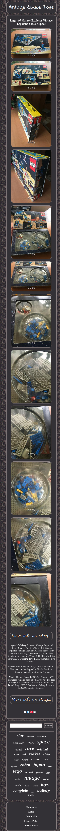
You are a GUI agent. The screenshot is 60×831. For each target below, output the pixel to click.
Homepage (31, 807)
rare (29, 748)
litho (50, 766)
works (17, 779)
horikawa (18, 743)
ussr (48, 773)
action (35, 786)
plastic (18, 785)
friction (39, 772)
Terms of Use (31, 825)
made (31, 795)
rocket (34, 754)
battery (43, 790)
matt (46, 759)
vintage (31, 778)
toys (45, 784)
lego (17, 771)
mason (30, 736)
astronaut (41, 737)
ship (46, 754)
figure (25, 759)
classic (35, 759)
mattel (18, 749)
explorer (14, 766)
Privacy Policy (31, 821)
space (43, 742)
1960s (46, 779)
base (32, 792)
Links (31, 811)
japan (39, 764)
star (20, 735)
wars (31, 743)
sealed (29, 772)
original (42, 749)
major (16, 760)
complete (20, 790)
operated (19, 754)
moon (27, 786)
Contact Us (31, 816)
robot (25, 764)
